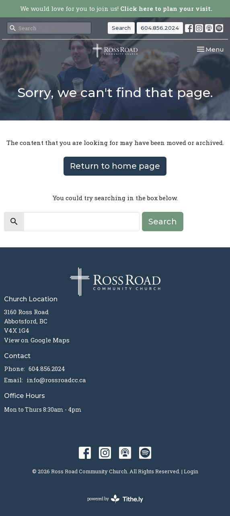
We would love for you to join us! (116, 8)
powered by (115, 499)
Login (191, 471)
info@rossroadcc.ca (56, 380)
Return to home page (115, 166)
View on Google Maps (37, 340)
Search (121, 28)
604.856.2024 (160, 28)
